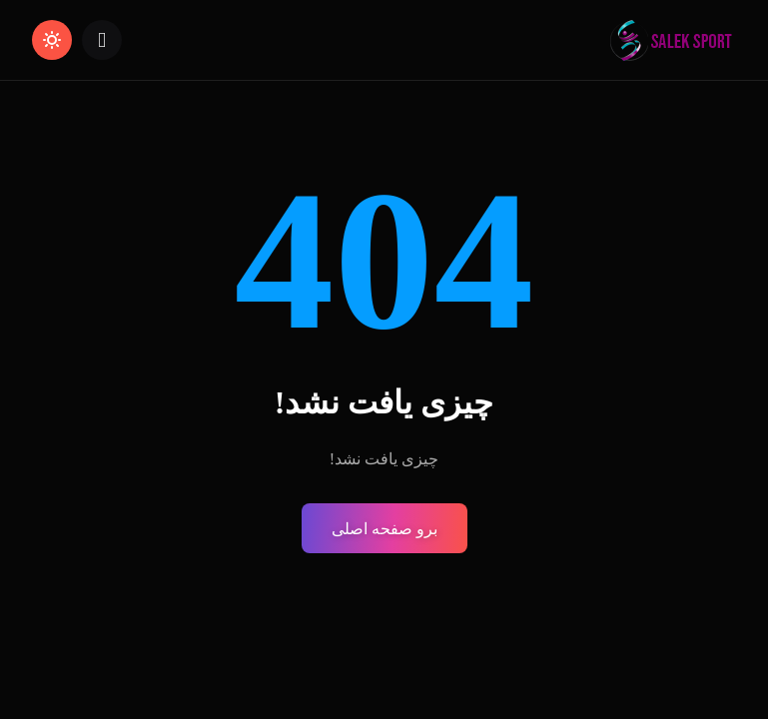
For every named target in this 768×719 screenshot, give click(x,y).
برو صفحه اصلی (384, 528)
